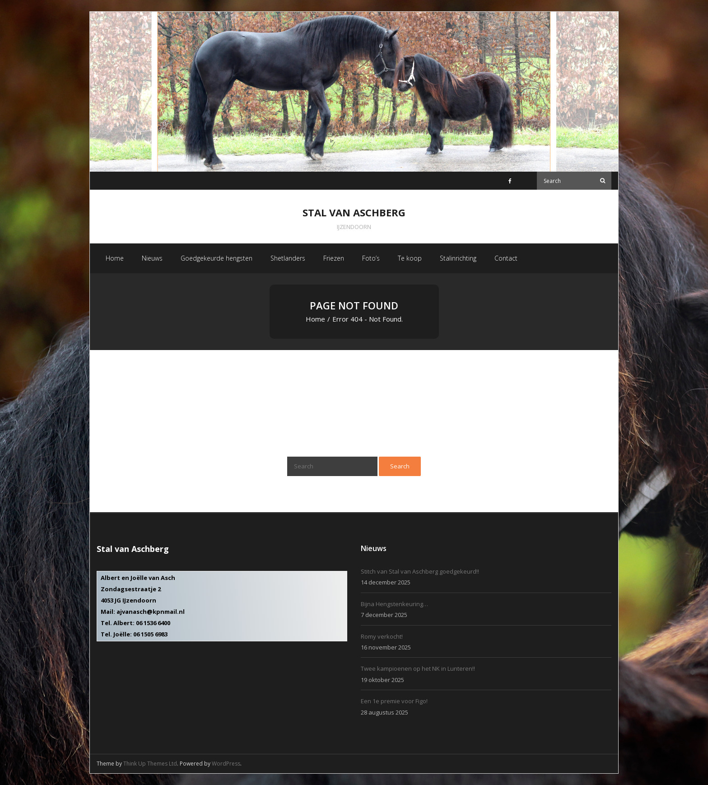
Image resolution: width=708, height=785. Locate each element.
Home (315, 318)
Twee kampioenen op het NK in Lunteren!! (418, 668)
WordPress (226, 763)
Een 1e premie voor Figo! (394, 701)
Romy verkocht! (382, 636)
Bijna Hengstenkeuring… (394, 604)
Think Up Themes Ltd (150, 763)
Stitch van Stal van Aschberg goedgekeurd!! (420, 571)
